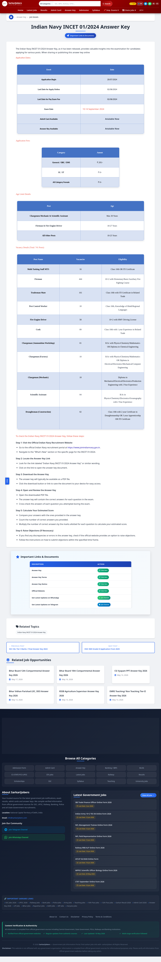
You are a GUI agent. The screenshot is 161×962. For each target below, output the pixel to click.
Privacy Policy (87, 922)
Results (43, 10)
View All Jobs (148, 800)
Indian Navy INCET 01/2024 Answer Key (32, 638)
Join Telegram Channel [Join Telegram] (16, 835)
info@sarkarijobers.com (17, 823)
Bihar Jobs (26, 911)
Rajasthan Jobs (39, 911)
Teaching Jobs (80, 908)
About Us (53, 922)
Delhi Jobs (51, 911)
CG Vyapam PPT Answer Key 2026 (131, 676)
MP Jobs (61, 911)
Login (130, 4)
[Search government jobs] (75, 3)
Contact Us (63, 922)
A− (157, 4)
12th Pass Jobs (107, 908)
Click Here (101, 571)
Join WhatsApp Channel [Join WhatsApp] (16, 842)
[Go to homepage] (11, 17)
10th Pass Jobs (93, 908)
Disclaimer (75, 922)
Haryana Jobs (72, 911)
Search (105, 4)
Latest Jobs (32, 10)
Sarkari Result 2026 (123, 908)
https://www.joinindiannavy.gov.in (84, 448)
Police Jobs (57, 908)
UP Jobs (17, 911)
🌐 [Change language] (138, 4)
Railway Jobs (35, 908)
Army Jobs (68, 908)
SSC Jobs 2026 (10, 908)
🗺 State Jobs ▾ (129, 10)
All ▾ (141, 10)
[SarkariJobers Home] (12, 3)
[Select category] (44, 3)
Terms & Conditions (104, 922)
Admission (84, 10)
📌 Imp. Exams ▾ (111, 10)
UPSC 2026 (23, 908)
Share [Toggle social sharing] (7, 481)
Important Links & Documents (80, 36)
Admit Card (56, 10)
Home (20, 10)
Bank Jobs (46, 908)
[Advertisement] (80, 741)
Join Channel (101, 602)
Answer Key (70, 10)
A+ (152, 4)
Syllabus (96, 10)
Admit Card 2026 (140, 908)
